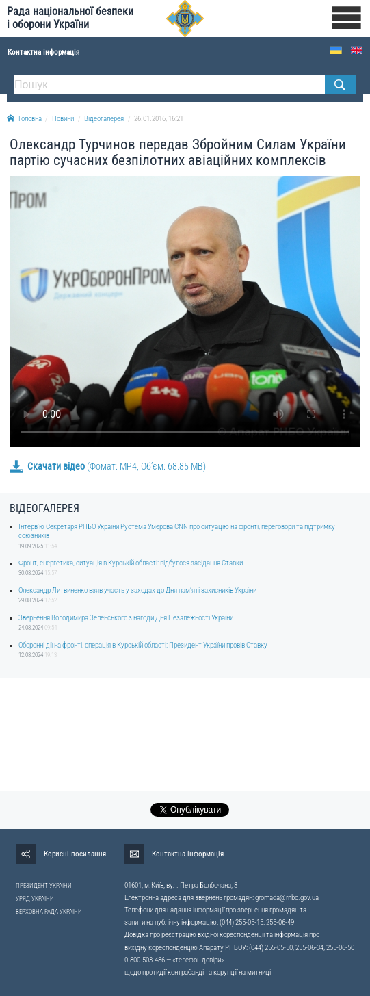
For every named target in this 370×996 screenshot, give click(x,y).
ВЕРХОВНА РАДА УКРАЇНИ (49, 911)
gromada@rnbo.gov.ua (287, 897)
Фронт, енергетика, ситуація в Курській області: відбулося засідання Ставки (130, 563)
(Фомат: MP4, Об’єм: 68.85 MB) (108, 466)
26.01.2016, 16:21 (158, 118)
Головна (24, 118)
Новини (63, 118)
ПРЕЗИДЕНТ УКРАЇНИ (44, 885)
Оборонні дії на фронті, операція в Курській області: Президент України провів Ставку (142, 645)
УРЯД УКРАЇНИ (35, 898)
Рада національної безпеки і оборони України (70, 18)
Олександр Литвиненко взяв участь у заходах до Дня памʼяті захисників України (137, 590)
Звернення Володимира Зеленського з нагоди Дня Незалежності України (125, 617)
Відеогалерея (104, 118)
